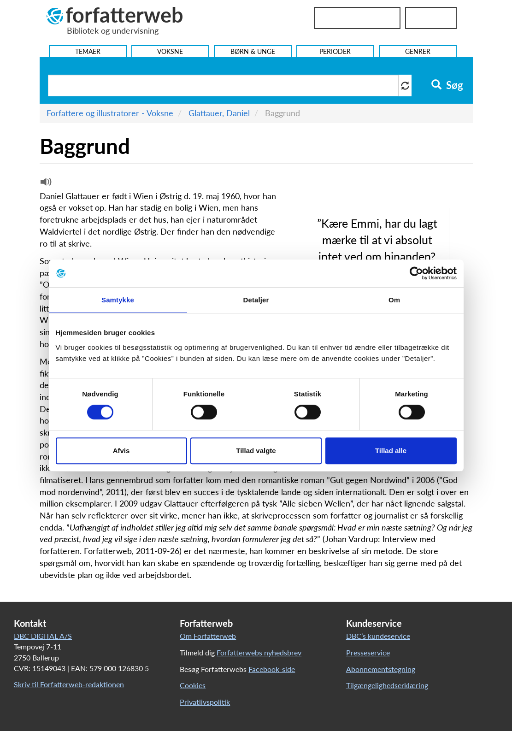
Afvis (121, 450)
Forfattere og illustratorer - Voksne (110, 113)
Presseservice (368, 652)
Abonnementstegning (380, 669)
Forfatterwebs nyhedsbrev (259, 652)
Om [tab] (394, 300)
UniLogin (431, 18)
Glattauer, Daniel (219, 113)
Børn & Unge (252, 51)
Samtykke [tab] (117, 300)
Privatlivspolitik (205, 701)
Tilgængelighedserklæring (387, 685)
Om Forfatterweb (208, 635)
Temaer (87, 51)
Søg (447, 85)
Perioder (335, 51)
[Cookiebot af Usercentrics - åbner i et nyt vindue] (416, 273)
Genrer (417, 51)
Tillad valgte (256, 450)
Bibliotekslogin (357, 18)
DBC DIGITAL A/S (43, 635)
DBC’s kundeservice (378, 635)
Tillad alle (390, 450)
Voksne (170, 51)
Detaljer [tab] (256, 300)
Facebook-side (271, 669)
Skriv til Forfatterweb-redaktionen (69, 684)
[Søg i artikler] (223, 85)
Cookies (193, 685)
